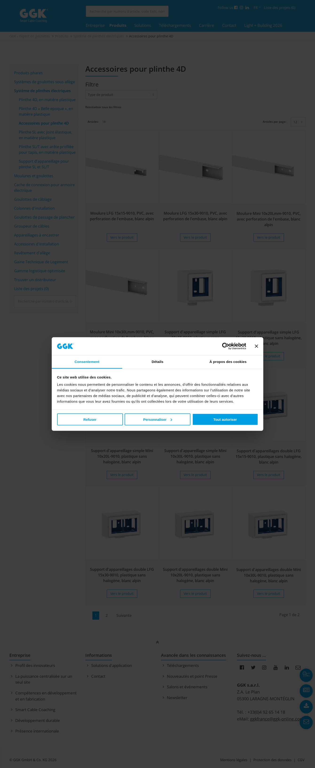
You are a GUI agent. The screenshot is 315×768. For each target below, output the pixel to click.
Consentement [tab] (87, 362)
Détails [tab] (157, 362)
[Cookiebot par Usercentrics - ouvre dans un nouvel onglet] (225, 346)
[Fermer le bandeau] (256, 346)
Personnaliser (157, 419)
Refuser (90, 419)
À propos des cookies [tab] (228, 362)
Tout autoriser (225, 419)
